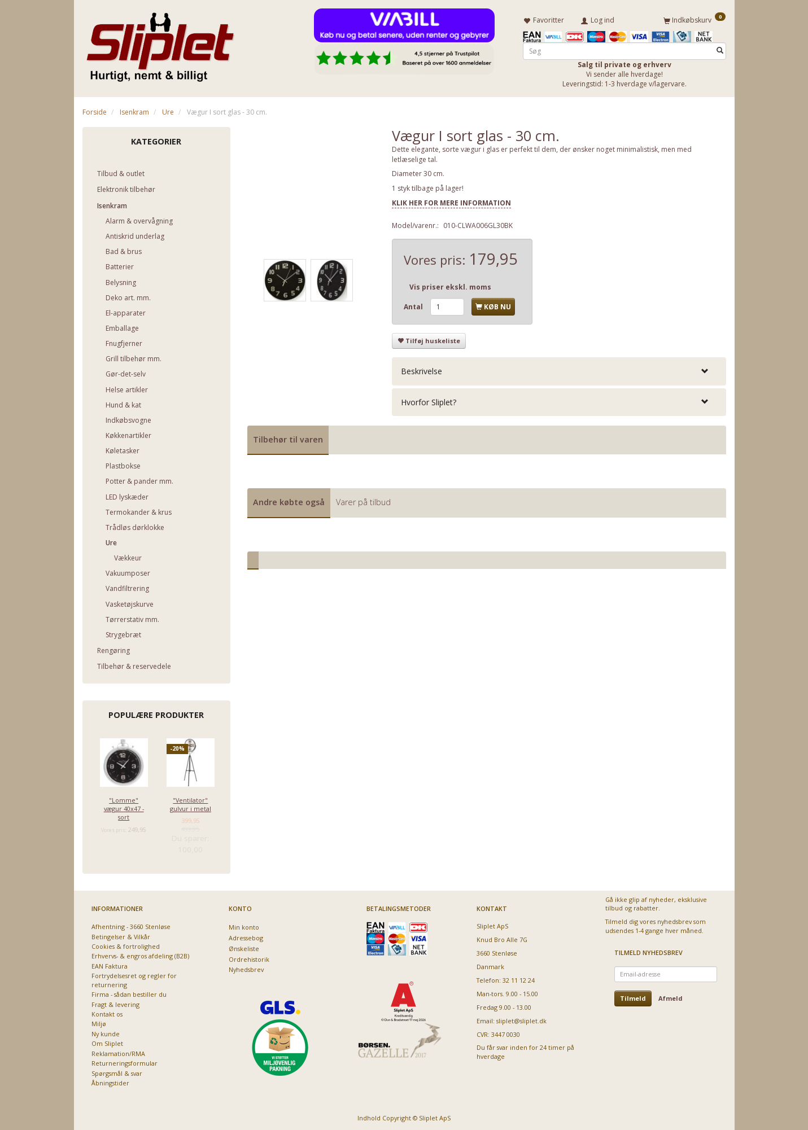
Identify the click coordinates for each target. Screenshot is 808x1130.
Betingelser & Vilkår (120, 934)
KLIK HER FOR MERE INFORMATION (451, 200)
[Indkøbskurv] (694, 18)
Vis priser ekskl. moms (450, 285)
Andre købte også (289, 500)
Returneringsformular (124, 1061)
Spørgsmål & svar (116, 1071)
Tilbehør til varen (288, 437)
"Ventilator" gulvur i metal (190, 802)
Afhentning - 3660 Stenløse (131, 925)
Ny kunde (105, 1032)
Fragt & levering (115, 1002)
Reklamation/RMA (118, 1051)
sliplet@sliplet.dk (521, 1018)
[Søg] (720, 49)
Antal (414, 304)
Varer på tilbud (363, 500)
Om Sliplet (107, 1041)
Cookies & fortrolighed (125, 944)
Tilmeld (633, 996)
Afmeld (670, 996)
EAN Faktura (109, 964)
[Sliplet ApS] (160, 43)
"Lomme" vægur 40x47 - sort (124, 807)
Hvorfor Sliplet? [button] (428, 400)
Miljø (98, 1022)
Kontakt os (107, 1012)
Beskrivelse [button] (421, 369)
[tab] (559, 369)
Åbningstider (110, 1081)
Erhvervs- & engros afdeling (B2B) (140, 954)
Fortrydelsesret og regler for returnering (134, 978)
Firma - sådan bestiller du (129, 992)
